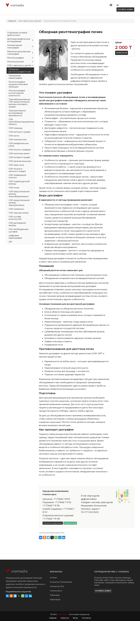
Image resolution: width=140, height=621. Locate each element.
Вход (75, 618)
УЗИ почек (14, 187)
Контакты (86, 618)
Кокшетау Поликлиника (61, 582)
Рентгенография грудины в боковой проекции (18, 84)
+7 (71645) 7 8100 (61, 499)
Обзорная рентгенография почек (20, 70)
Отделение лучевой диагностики (17, 33)
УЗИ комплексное (18, 139)
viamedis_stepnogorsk (102, 502)
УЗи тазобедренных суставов (18, 230)
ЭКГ (10, 242)
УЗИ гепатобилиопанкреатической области (21, 121)
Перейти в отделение (52, 523)
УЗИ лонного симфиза (19, 149)
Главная (12, 21)
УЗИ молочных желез (19, 153)
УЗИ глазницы (15, 128)
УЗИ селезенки (16, 209)
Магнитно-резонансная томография (18, 52)
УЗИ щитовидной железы (17, 224)
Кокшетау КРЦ (57, 586)
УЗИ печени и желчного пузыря (17, 170)
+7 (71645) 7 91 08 (51, 519)
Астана (53, 577)
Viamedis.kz (62, 614)
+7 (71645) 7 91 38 (51, 505)
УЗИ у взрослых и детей (19, 65)
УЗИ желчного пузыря (19, 132)
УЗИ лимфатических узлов (19, 144)
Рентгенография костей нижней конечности (17, 93)
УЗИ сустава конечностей (15, 217)
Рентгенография (15, 58)
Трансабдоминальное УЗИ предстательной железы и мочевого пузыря (19, 103)
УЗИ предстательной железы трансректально (19, 202)
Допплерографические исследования (18, 40)
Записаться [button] (121, 53)
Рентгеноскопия (15, 61)
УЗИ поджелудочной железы (19, 182)
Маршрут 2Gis (70, 523)
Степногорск (56, 591)
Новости (65, 618)
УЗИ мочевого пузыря (19, 157)
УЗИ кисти (14, 136)
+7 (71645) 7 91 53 (63, 502)
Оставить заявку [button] (125, 9)
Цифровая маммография (15, 236)
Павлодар (55, 595)
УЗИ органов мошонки (20, 161)
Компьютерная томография (14, 46)
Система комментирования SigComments (51, 533)
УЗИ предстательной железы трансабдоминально (19, 194)
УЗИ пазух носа (16, 165)
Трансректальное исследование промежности (17, 113)
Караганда (55, 599)
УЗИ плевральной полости (17, 176)
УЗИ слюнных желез (19, 213)
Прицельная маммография (15, 76)
